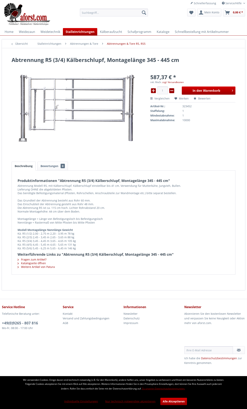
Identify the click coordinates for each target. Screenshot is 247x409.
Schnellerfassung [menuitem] (203, 3)
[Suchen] (144, 12)
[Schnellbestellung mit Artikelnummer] (202, 31)
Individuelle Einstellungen (81, 401)
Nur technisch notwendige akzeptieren (130, 401)
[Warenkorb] (234, 12)
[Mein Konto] (209, 12)
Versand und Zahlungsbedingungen (86, 318)
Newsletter (131, 314)
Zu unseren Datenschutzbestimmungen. (163, 388)
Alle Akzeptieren (174, 401)
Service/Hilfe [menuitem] (232, 3)
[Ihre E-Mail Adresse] (208, 350)
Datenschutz (132, 318)
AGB (65, 323)
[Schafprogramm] (139, 31)
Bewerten (202, 98)
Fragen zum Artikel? (32, 259)
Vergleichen (160, 98)
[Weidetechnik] (50, 31)
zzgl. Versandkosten (173, 82)
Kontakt (68, 314)
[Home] (9, 31)
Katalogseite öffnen (32, 263)
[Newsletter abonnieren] (239, 350)
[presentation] (213, 336)
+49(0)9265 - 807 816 (20, 323)
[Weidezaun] (27, 31)
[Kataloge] (163, 31)
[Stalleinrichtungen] (80, 31)
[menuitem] (114, 12)
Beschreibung (24, 166)
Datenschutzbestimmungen (219, 358)
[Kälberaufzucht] (111, 31)
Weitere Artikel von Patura (36, 267)
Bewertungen (53, 166)
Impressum (131, 323)
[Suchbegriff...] (114, 12)
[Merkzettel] (191, 12)
